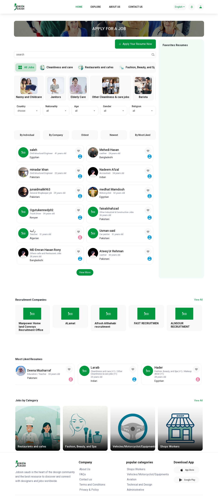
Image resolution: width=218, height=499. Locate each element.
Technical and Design (139, 484)
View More (85, 272)
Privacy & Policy (89, 489)
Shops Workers (136, 469)
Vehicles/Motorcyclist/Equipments (148, 474)
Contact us (85, 479)
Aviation (131, 479)
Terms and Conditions (92, 484)
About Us (84, 469)
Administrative (135, 489)
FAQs (82, 474)
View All (198, 299)
